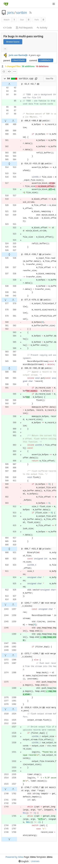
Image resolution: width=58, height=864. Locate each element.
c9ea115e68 (19, 60)
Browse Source (12, 41)
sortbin (21, 12)
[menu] (14, 71)
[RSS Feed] (30, 12)
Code (7, 27)
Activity (42, 27)
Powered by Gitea (14, 856)
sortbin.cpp (26, 78)
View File (49, 78)
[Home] (6, 4)
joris (10, 12)
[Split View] (9, 71)
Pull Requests (24, 27)
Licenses (35, 861)
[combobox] (3, 71)
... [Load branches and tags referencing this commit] (5, 49)
